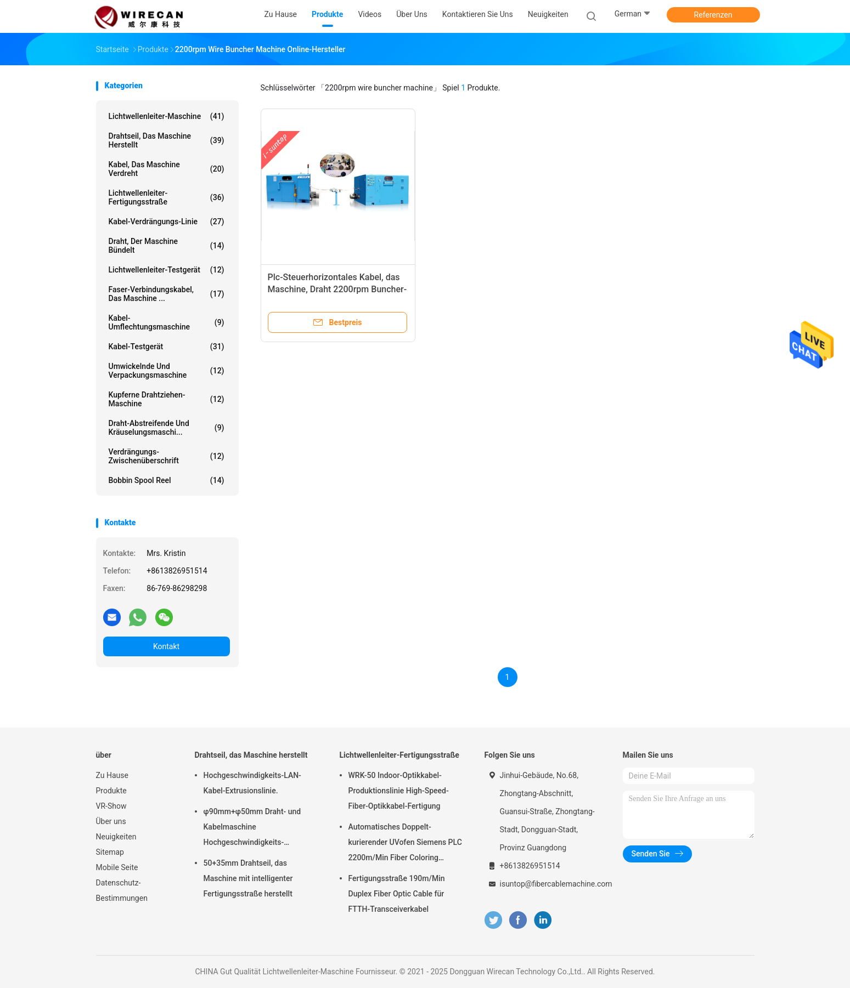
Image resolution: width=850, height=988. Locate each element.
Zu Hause (112, 775)
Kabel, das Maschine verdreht (166, 169)
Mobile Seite (117, 867)
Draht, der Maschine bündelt (166, 245)
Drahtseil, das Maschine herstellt (166, 140)
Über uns (111, 821)
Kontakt (166, 646)
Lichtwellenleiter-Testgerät (166, 269)
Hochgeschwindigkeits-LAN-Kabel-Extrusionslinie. (252, 783)
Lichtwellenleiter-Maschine (166, 116)
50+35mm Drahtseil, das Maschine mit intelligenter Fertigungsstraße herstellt (248, 878)
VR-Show (111, 806)
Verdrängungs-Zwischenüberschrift (166, 456)
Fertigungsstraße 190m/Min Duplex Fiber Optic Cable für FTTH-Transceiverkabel (396, 893)
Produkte (111, 790)
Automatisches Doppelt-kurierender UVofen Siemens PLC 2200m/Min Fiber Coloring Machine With (405, 843)
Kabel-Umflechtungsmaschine (166, 322)
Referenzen (713, 14)
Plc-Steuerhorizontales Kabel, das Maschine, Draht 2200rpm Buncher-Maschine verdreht (337, 289)
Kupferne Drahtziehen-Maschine (166, 399)
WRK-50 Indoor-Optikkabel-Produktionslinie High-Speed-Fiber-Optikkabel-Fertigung (398, 790)
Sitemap (110, 852)
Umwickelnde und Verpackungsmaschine (166, 370)
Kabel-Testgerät (166, 346)
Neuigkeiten (116, 836)
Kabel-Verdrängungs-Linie (166, 221)
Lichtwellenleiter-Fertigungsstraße (166, 197)
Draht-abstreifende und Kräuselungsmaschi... (166, 427)
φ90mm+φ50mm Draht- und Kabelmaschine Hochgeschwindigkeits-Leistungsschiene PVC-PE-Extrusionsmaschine (252, 828)
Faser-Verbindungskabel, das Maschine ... (166, 294)
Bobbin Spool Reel (166, 480)
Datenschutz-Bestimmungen (122, 890)
